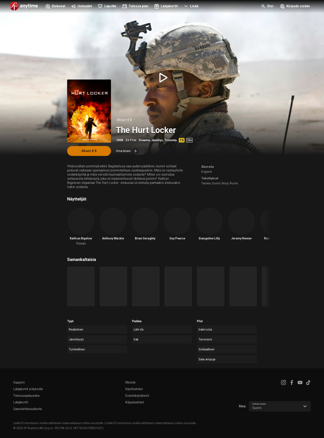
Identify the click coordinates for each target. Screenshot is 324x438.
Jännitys (157, 140)
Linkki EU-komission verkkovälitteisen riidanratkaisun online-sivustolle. (58, 423)
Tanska (206, 183)
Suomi (216, 183)
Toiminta (170, 140)
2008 (119, 140)
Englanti (206, 171)
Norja (225, 183)
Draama (144, 140)
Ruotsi (234, 183)
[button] (190, 6)
